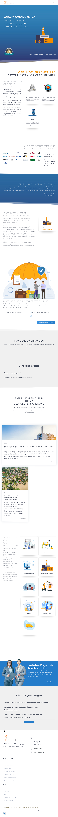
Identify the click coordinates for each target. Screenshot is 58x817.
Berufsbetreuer (7, 762)
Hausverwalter (7, 768)
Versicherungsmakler (9, 771)
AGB (4, 794)
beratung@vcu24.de (39, 752)
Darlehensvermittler (8, 774)
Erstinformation (7, 788)
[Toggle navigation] (53, 2)
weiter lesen (32, 464)
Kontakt (49, 682)
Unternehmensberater (9, 777)
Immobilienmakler (8, 765)
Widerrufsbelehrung (8, 800)
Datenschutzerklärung (9, 797)
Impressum (6, 791)
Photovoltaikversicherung (10, 780)
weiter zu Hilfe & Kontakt (29, 722)
